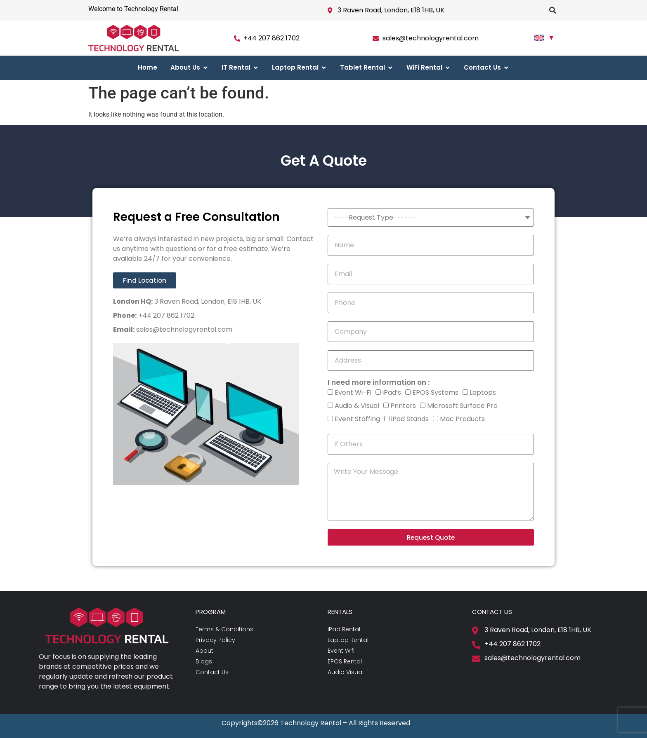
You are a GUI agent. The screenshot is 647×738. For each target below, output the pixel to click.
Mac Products (462, 419)
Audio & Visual (357, 405)
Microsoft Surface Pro (462, 405)
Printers (403, 405)
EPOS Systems (435, 392)
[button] (552, 10)
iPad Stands (410, 419)
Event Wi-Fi (353, 392)
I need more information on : (379, 382)
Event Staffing (357, 419)
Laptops (483, 392)
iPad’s (392, 392)
